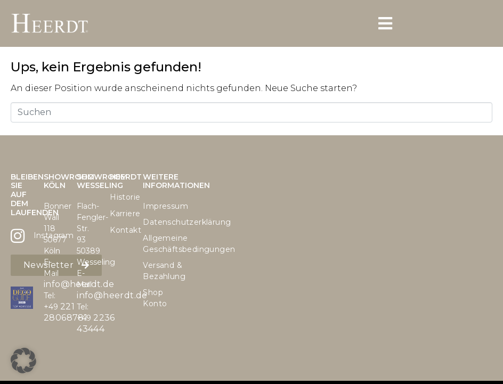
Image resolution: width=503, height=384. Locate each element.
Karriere (121, 213)
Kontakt (121, 230)
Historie (121, 197)
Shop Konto (154, 298)
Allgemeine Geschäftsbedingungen (154, 243)
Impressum (154, 206)
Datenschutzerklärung (154, 222)
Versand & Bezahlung (154, 270)
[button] (23, 360)
